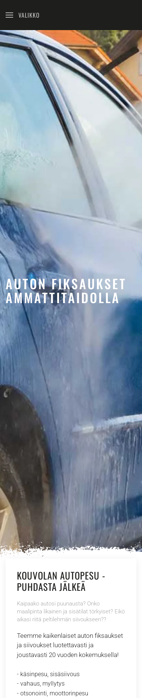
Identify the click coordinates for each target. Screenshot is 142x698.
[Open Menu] (23, 15)
